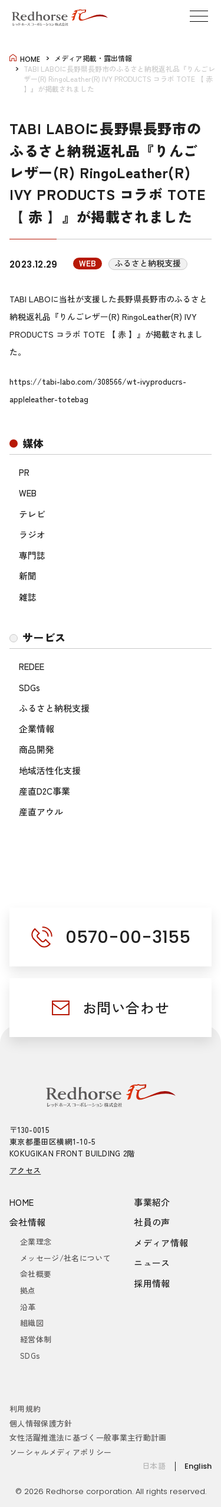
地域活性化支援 (50, 770)
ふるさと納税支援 (54, 708)
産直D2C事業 (44, 791)
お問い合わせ (126, 1007)
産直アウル (41, 811)
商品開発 (36, 749)
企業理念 (35, 1241)
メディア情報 (161, 1242)
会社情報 (27, 1222)
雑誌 (28, 597)
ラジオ (32, 534)
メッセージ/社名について (65, 1257)
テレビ (32, 514)
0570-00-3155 (127, 937)
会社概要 (35, 1273)
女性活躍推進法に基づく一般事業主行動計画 (88, 1437)
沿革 (28, 1306)
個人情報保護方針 (40, 1423)
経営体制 (35, 1339)
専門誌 (32, 555)
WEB (28, 492)
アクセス (25, 1170)
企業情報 (36, 728)
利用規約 (25, 1408)
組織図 (32, 1322)
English (198, 1466)
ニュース (152, 1262)
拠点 (28, 1290)
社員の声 (152, 1222)
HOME (21, 1202)
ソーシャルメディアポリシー (60, 1452)
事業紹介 (152, 1202)
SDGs (29, 687)
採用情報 (152, 1283)
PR (24, 472)
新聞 (28, 575)
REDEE (31, 666)
